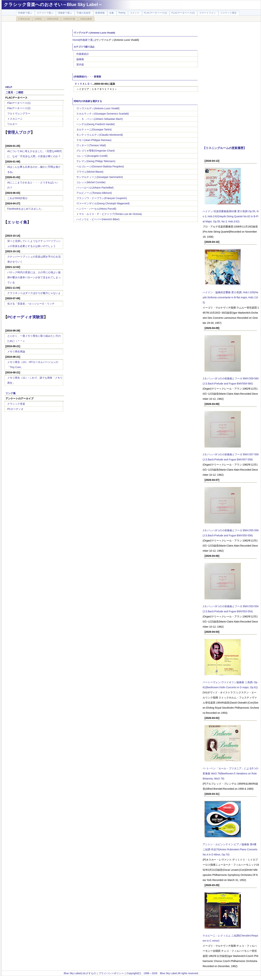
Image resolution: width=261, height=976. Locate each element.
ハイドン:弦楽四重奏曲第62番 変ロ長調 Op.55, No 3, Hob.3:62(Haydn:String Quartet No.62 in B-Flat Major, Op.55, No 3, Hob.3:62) (230, 216)
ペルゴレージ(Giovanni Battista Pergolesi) (100, 166)
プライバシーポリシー (111, 973)
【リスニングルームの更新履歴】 (224, 148)
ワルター (12, 124)
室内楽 (80, 64)
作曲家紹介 (82, 53)
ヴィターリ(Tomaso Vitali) (91, 145)
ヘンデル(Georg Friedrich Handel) (95, 124)
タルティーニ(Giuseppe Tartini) (94, 129)
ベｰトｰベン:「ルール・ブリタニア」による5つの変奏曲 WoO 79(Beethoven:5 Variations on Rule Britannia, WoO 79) (230, 773)
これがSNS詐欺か (17, 198)
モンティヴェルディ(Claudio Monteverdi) (99, 134)
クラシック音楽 (16, 403)
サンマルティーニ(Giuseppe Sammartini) (99, 177)
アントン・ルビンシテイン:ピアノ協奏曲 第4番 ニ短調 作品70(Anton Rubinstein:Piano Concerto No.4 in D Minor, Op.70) (230, 849)
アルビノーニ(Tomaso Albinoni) (94, 192)
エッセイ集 (17, 222)
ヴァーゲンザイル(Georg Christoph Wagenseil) (103, 203)
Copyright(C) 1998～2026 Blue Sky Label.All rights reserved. (163, 973)
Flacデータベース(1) (19, 102)
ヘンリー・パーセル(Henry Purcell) (96, 208)
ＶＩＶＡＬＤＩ (83, 83)
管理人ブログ (19, 132)
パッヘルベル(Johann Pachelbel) (95, 187)
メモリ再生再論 (16, 351)
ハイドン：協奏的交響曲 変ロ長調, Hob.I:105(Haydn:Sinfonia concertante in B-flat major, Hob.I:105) (230, 297)
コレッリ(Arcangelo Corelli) (92, 155)
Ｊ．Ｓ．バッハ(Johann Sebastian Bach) (99, 118)
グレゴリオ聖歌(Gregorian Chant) (95, 150)
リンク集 (10, 393)
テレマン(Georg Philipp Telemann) (95, 161)
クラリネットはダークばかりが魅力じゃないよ (34, 293)
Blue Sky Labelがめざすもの (80, 973)
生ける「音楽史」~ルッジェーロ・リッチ (31, 303)
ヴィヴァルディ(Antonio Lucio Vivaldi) (97, 108)
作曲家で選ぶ (87, 39)
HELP (8, 87)
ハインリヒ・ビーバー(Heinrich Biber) (97, 219)
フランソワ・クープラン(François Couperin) (101, 198)
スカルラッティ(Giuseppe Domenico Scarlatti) (102, 113)
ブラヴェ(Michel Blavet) (89, 171)
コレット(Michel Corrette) (90, 182)
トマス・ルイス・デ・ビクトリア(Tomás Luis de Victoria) (109, 214)
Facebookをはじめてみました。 (25, 208)
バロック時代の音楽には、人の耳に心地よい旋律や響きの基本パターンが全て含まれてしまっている (34, 277)
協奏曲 (80, 59)
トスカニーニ (15, 118)
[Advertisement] (34, 51)
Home (76, 39)
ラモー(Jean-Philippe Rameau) (93, 140)
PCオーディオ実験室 (25, 317)
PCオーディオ (15, 409)
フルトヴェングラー (18, 113)
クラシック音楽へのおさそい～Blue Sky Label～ (53, 4)
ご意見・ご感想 (14, 92)
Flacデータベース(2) (19, 108)
